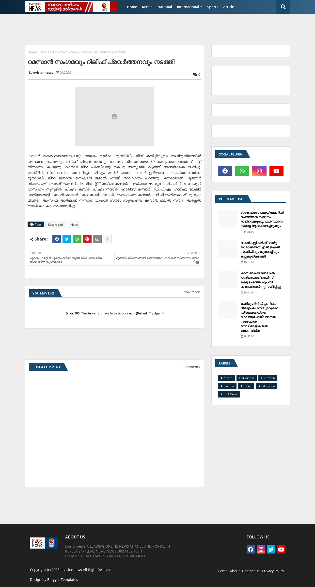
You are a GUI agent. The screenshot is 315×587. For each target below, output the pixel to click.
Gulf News (230, 394)
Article (228, 6)
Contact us (251, 571)
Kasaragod (55, 225)
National (165, 6)
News (43, 52)
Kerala (147, 6)
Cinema (228, 386)
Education (268, 386)
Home (132, 6)
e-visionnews (71, 569)
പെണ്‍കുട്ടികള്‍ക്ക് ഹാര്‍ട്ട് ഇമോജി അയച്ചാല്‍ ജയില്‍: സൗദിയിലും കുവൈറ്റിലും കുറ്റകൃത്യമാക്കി (260, 250)
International (188, 6)
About (235, 571)
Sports (212, 6)
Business (248, 378)
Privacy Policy (273, 571)
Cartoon (269, 378)
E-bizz (248, 386)
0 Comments (189, 366)
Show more (191, 292)
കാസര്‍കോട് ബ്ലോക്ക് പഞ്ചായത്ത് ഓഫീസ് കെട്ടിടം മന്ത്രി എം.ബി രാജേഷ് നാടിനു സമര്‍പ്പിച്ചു (260, 280)
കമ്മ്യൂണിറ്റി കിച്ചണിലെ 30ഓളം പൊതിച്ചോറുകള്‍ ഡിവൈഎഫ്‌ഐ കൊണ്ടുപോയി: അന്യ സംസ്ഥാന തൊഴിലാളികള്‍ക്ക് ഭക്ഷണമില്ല (259, 317)
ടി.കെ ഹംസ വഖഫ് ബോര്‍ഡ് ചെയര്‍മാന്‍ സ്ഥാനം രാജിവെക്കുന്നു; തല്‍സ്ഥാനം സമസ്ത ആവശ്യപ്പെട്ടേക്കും (262, 219)
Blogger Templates (62, 579)
